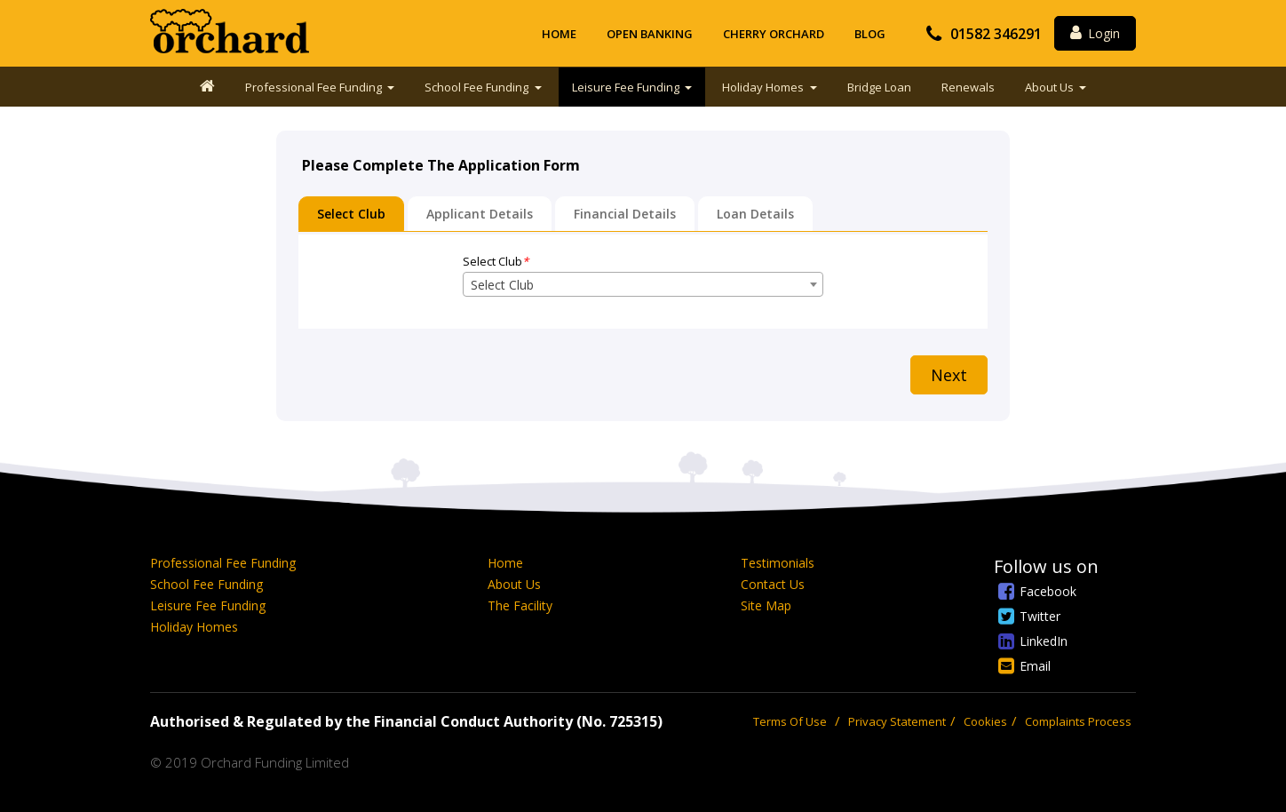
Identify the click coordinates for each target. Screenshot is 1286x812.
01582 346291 (996, 34)
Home (559, 34)
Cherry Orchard (773, 34)
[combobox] (643, 284)
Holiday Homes (764, 87)
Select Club (495, 261)
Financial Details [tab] (625, 213)
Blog (869, 34)
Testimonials (777, 562)
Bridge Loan (879, 87)
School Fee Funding (478, 87)
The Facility (520, 605)
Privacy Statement (897, 721)
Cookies (985, 721)
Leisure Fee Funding (627, 87)
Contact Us (773, 584)
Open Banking (650, 34)
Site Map (766, 605)
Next (949, 375)
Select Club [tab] (351, 213)
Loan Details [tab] (755, 213)
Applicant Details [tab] (479, 213)
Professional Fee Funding (315, 87)
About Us (1050, 87)
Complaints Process (1078, 721)
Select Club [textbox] (502, 284)
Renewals (968, 87)
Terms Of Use (790, 721)
